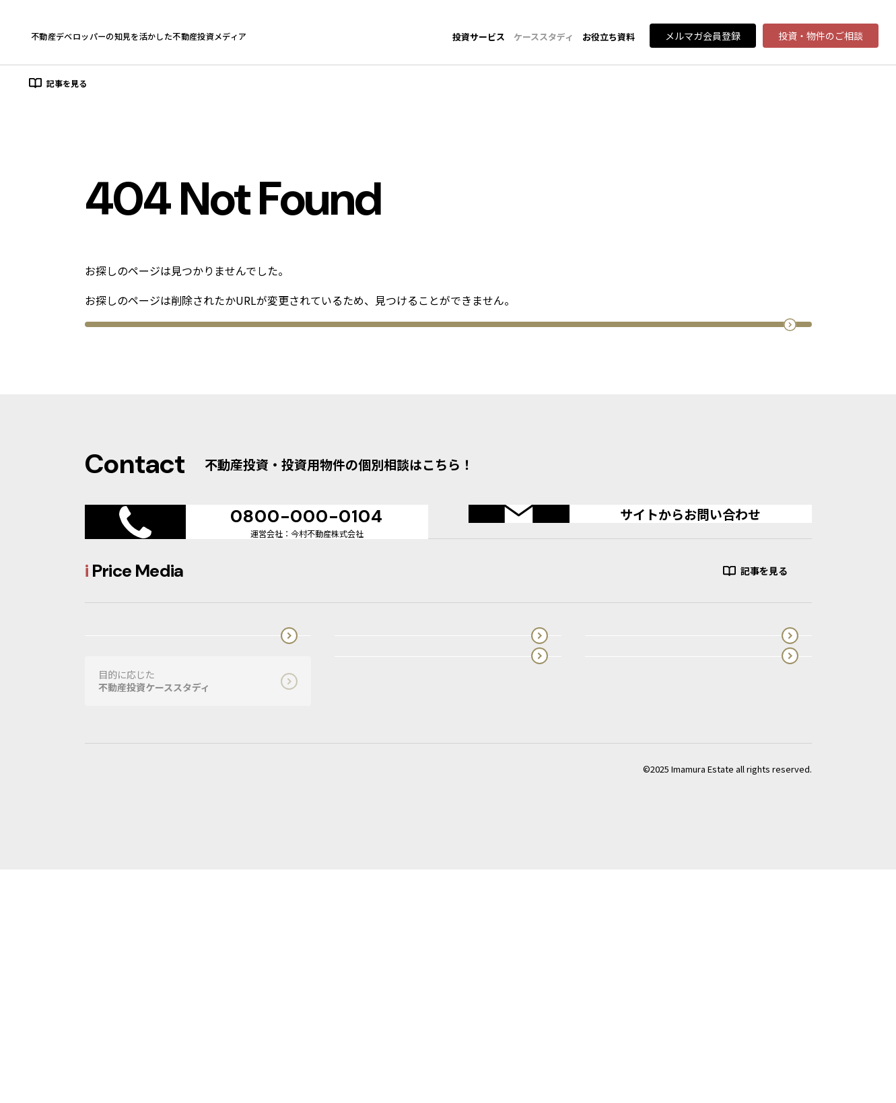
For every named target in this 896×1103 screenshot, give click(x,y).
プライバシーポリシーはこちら (146, 1002)
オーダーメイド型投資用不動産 (136, 843)
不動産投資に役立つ (390, 914)
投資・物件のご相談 (820, 35)
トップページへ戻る (448, 393)
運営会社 (640, 914)
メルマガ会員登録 (702, 35)
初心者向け (131, 84)
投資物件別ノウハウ (321, 84)
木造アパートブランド (395, 843)
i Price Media (640, 843)
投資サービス (478, 36)
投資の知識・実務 (218, 84)
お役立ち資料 (608, 36)
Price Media (70, 36)
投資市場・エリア (424, 84)
